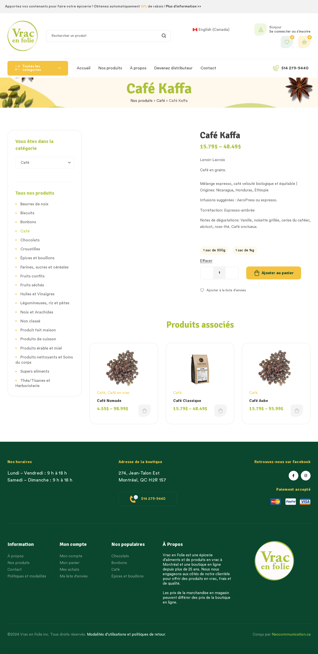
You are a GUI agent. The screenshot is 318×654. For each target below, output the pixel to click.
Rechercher (164, 36)
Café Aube (258, 400)
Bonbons (28, 222)
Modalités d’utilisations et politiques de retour (126, 634)
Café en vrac (119, 393)
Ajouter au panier (278, 272)
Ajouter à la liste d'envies (226, 290)
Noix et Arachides (36, 312)
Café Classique (187, 400)
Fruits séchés (32, 285)
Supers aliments (34, 371)
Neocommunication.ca (291, 634)
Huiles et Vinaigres (37, 294)
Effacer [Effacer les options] (206, 261)
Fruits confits (32, 276)
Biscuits (27, 213)
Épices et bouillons (37, 258)
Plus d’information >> (183, 6)
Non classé (30, 321)
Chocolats (30, 240)
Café (161, 101)
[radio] (214, 250)
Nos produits (141, 101)
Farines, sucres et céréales (44, 267)
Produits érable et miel (41, 348)
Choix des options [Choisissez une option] (144, 410)
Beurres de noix (34, 204)
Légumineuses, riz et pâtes (44, 303)
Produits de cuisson (38, 339)
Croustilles (30, 249)
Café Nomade (109, 400)
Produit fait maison (38, 330)
